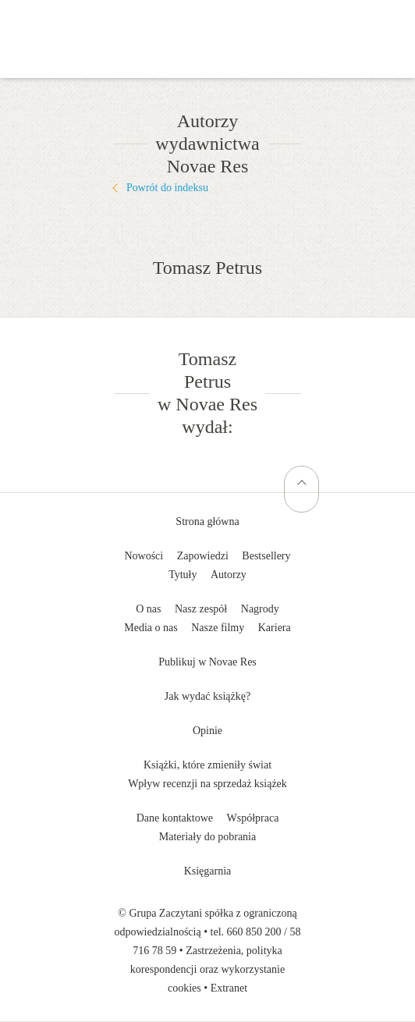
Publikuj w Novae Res (207, 662)
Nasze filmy (217, 627)
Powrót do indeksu (167, 187)
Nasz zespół (201, 609)
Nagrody (260, 609)
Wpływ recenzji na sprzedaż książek (207, 784)
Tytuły (182, 574)
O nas (148, 609)
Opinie (207, 730)
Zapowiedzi (203, 556)
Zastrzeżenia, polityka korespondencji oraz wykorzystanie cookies (207, 969)
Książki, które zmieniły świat (207, 765)
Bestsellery (266, 556)
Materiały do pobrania (207, 837)
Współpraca (253, 818)
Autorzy (229, 574)
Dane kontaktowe (175, 818)
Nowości (143, 556)
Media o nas (150, 627)
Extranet (229, 988)
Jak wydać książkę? (207, 696)
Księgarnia (208, 871)
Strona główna (207, 521)
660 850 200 (254, 932)
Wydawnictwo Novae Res (207, 23)
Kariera (274, 627)
